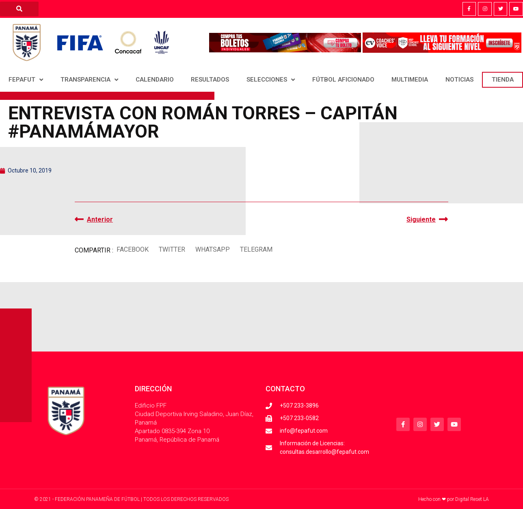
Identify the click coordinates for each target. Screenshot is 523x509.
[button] (132, 249)
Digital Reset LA (472, 499)
